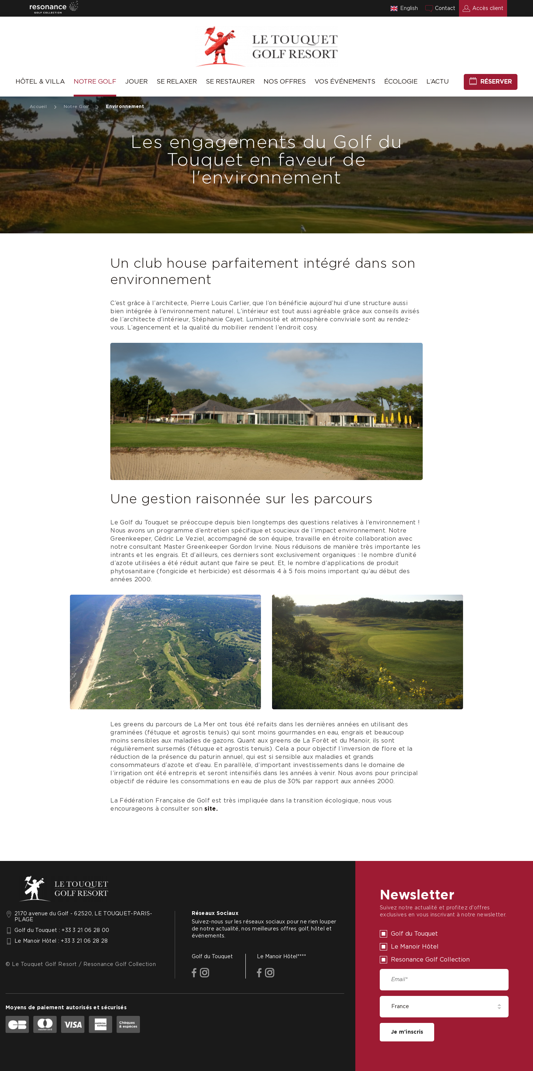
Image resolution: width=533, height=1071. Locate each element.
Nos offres (285, 81)
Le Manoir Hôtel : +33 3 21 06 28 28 (61, 941)
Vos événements (345, 81)
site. (211, 809)
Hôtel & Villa (40, 81)
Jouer (136, 81)
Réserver (496, 82)
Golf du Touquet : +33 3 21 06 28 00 (61, 930)
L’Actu (437, 81)
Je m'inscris (407, 1032)
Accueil (38, 106)
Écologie (401, 81)
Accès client (487, 8)
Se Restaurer (230, 81)
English (409, 8)
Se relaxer (177, 81)
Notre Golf (95, 81)
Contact (445, 8)
